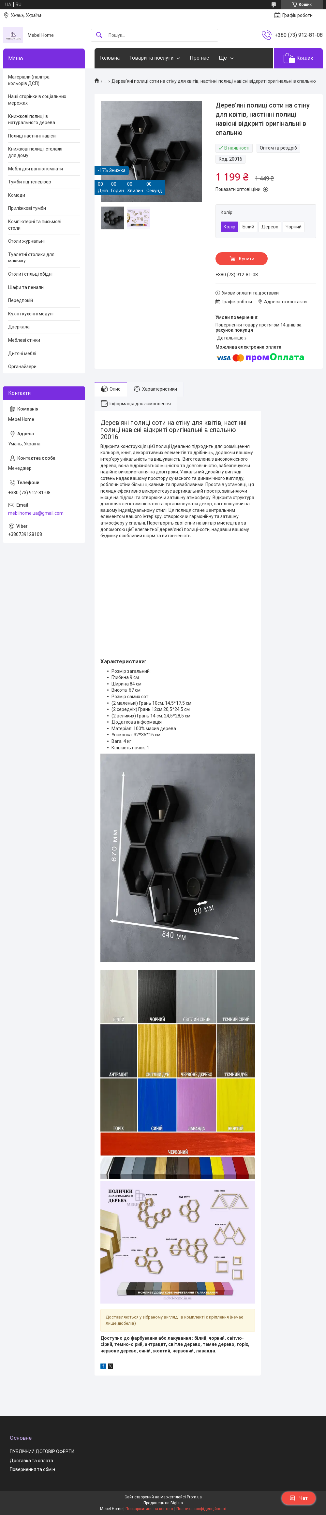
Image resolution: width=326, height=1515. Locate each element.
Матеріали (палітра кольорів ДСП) (29, 80)
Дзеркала (19, 326)
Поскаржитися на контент (149, 1509)
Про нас (199, 58)
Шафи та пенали (26, 287)
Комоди (16, 195)
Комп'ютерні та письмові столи (34, 225)
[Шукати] (99, 35)
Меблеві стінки (24, 340)
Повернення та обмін (32, 1469)
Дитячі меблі (22, 353)
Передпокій (20, 300)
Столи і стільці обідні (30, 274)
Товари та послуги (151, 58)
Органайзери (22, 366)
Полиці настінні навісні (32, 135)
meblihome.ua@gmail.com (36, 513)
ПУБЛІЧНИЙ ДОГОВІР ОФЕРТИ (42, 1451)
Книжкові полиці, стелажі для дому (35, 152)
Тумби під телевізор (29, 181)
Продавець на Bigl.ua (163, 1503)
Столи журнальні (26, 241)
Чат (298, 1498)
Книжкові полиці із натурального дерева (31, 119)
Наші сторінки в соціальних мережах (37, 100)
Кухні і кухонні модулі (30, 313)
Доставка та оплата (31, 1460)
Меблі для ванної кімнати (35, 168)
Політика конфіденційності (201, 1509)
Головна (109, 58)
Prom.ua (194, 1497)
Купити (246, 258)
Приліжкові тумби (27, 208)
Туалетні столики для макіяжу (31, 258)
